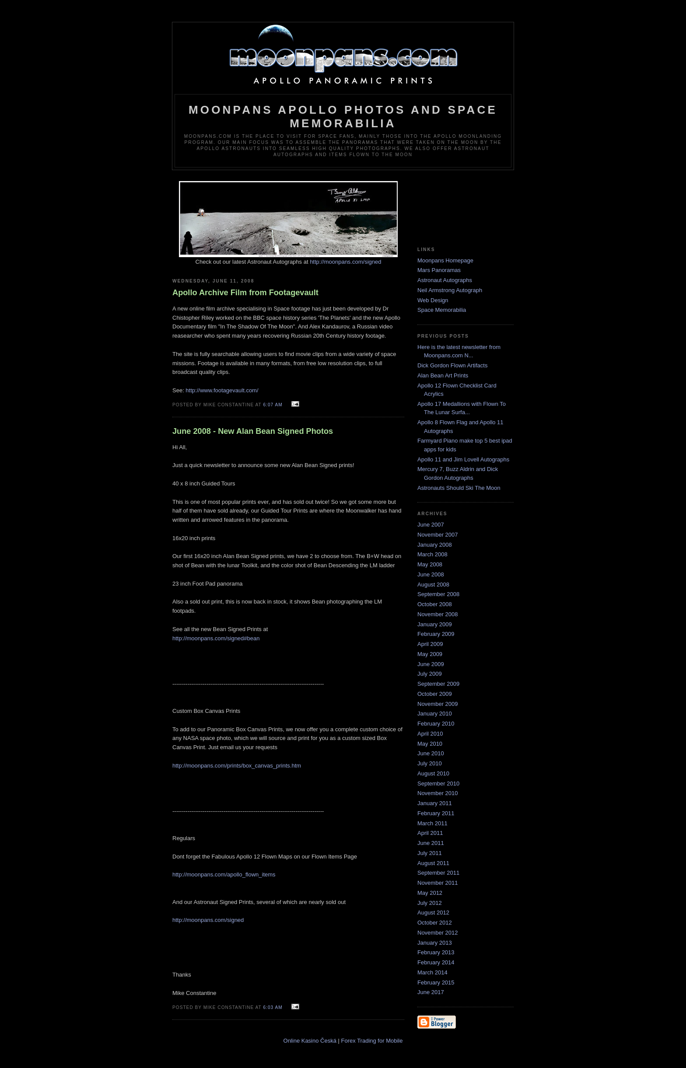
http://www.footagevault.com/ (222, 390)
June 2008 (430, 574)
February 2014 (436, 962)
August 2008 (433, 584)
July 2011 (429, 853)
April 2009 (430, 644)
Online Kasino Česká (310, 1040)
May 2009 (429, 654)
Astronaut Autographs (444, 280)
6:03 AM (272, 1007)
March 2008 (432, 554)
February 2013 (436, 952)
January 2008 (434, 544)
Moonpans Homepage (445, 260)
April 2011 (430, 833)
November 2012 (437, 932)
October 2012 (434, 922)
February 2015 (436, 982)
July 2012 (429, 903)
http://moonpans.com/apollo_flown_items (224, 874)
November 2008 (437, 614)
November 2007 (437, 534)
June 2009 (430, 664)
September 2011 (438, 872)
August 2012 (433, 912)
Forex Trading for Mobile (372, 1040)
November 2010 (437, 793)
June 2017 (430, 992)
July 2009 (429, 673)
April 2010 (430, 733)
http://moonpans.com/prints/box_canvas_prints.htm (236, 765)
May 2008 (429, 564)
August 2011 (433, 863)
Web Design (432, 300)
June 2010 (430, 753)
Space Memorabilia (441, 310)
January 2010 (434, 713)
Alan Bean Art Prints (442, 375)
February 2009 (436, 634)
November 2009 (437, 704)
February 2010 (436, 723)
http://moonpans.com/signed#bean (215, 638)
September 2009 (438, 684)
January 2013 (434, 942)
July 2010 (429, 763)
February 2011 (436, 813)
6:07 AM (272, 404)
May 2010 (429, 743)
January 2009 (434, 624)
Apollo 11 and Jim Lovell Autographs (463, 459)
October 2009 (434, 694)
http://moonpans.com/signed (345, 261)
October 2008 (434, 604)
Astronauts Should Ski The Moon (458, 488)
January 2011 (434, 803)
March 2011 (432, 823)
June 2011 (430, 843)
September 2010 (438, 783)
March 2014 (432, 972)
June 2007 (430, 524)
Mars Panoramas (439, 270)
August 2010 (433, 773)
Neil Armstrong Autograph (449, 290)
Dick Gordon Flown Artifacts (452, 365)
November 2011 (437, 883)
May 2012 (429, 893)
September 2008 (438, 594)
